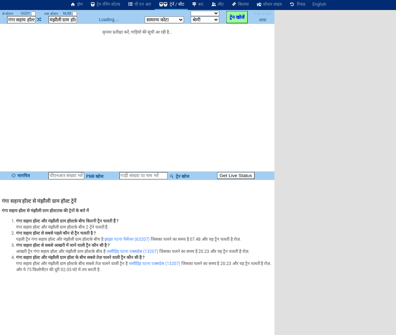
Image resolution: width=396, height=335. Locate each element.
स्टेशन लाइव (269, 4)
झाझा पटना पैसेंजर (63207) (127, 239)
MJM (70, 13)
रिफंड (297, 4)
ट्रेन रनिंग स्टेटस (105, 4)
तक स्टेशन (51, 14)
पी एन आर (139, 4)
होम (76, 4)
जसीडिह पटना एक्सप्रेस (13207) (132, 251)
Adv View (262, 13)
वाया (262, 20)
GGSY (28, 13)
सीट (217, 4)
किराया (240, 4)
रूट (197, 4)
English (319, 4)
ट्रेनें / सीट (171, 4)
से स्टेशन (7, 14)
